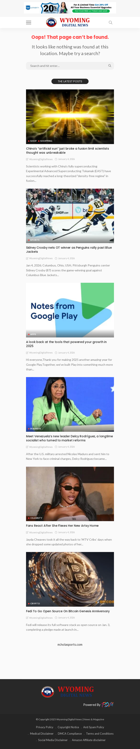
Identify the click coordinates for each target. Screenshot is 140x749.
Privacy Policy (44, 727)
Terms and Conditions (100, 733)
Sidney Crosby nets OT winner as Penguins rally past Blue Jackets (69, 249)
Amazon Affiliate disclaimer (89, 740)
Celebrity (36, 518)
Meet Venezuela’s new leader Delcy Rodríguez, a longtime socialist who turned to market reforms (69, 438)
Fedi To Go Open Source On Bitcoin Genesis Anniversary (68, 611)
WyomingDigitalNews (41, 159)
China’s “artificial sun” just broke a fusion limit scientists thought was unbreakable (67, 150)
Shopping (46, 141)
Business (35, 428)
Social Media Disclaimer (53, 740)
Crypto (35, 603)
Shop (33, 141)
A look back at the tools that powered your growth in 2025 (66, 344)
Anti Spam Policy (93, 727)
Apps (33, 334)
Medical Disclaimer (42, 733)
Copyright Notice (68, 727)
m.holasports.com (70, 644)
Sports (34, 240)
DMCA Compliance (70, 733)
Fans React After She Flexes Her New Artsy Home (62, 525)
